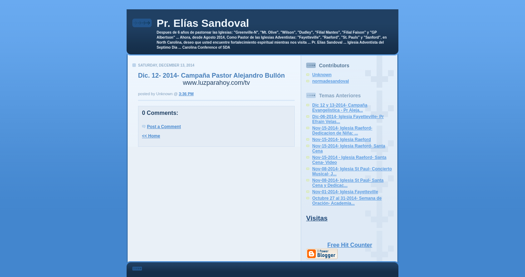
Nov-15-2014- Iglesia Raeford (341, 139)
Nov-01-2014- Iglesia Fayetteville (345, 191)
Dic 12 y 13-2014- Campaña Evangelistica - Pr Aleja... (339, 108)
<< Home (151, 135)
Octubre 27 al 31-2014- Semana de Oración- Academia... (347, 201)
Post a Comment (164, 126)
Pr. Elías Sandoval (203, 23)
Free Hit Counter (349, 245)
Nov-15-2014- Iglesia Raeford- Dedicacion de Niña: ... (342, 131)
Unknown (322, 74)
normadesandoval (330, 81)
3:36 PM (186, 94)
